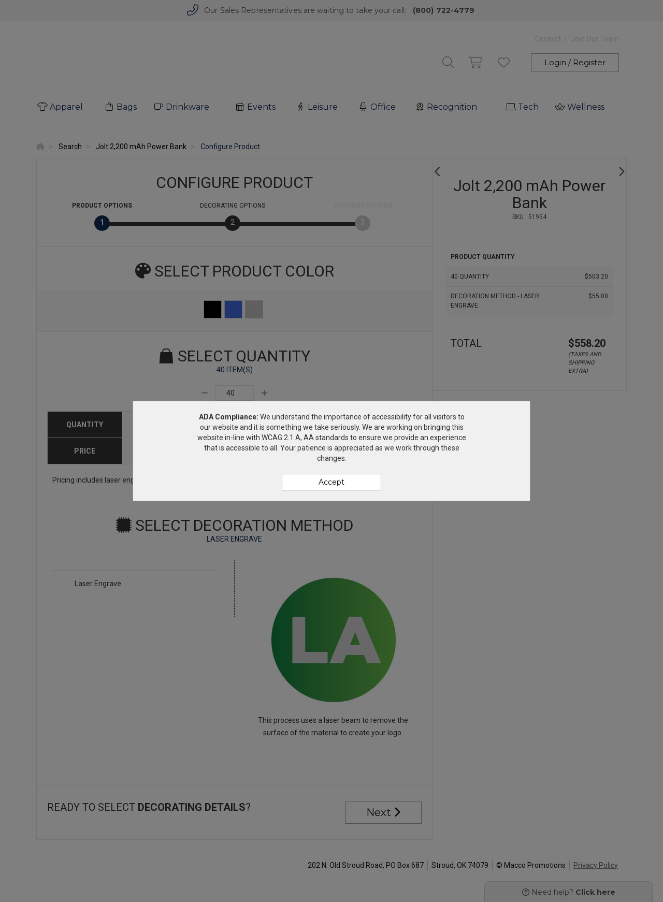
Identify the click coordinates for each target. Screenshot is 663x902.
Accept (331, 482)
